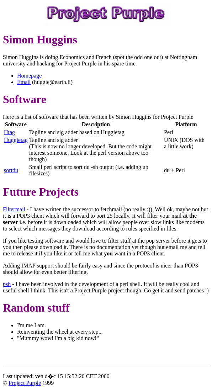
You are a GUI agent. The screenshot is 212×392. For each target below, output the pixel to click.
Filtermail (14, 209)
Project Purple (25, 383)
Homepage (29, 76)
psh (7, 284)
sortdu (11, 170)
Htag (9, 132)
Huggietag (16, 140)
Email (24, 82)
